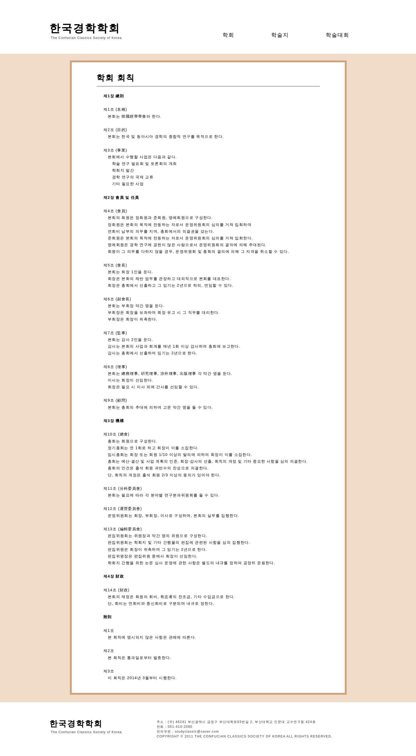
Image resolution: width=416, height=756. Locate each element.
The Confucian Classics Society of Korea (86, 38)
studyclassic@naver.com (197, 731)
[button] (228, 35)
